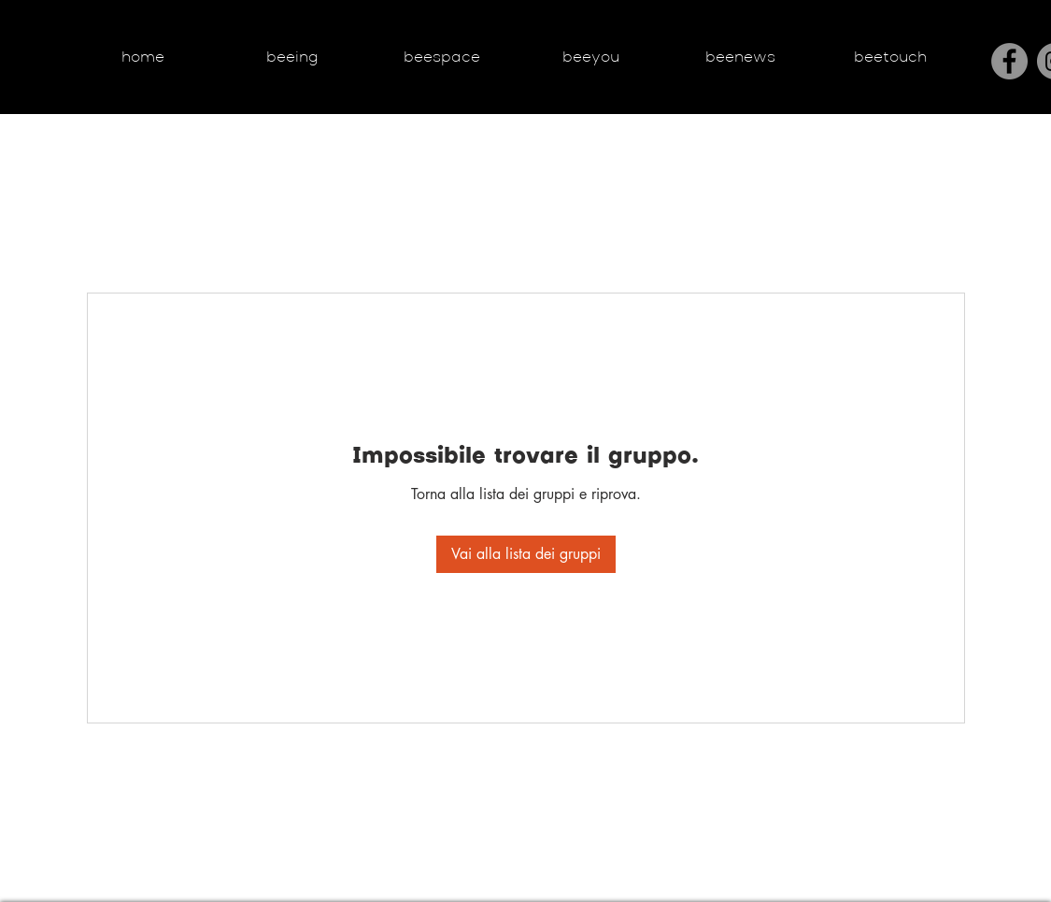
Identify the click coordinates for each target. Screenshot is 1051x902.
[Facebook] (1009, 61)
